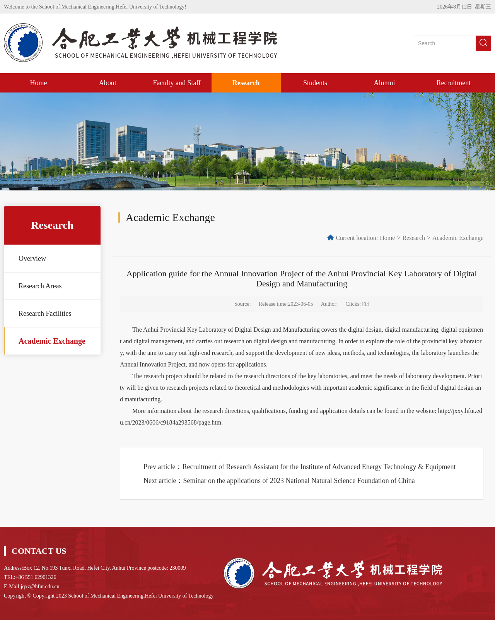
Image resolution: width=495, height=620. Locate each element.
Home (38, 83)
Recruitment (453, 83)
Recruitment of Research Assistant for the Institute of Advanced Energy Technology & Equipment (319, 467)
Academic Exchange (52, 341)
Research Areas (40, 286)
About (107, 83)
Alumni (384, 83)
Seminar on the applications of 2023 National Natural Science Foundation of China (299, 481)
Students (315, 83)
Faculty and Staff (177, 83)
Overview (32, 258)
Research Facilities (45, 313)
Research (246, 83)
